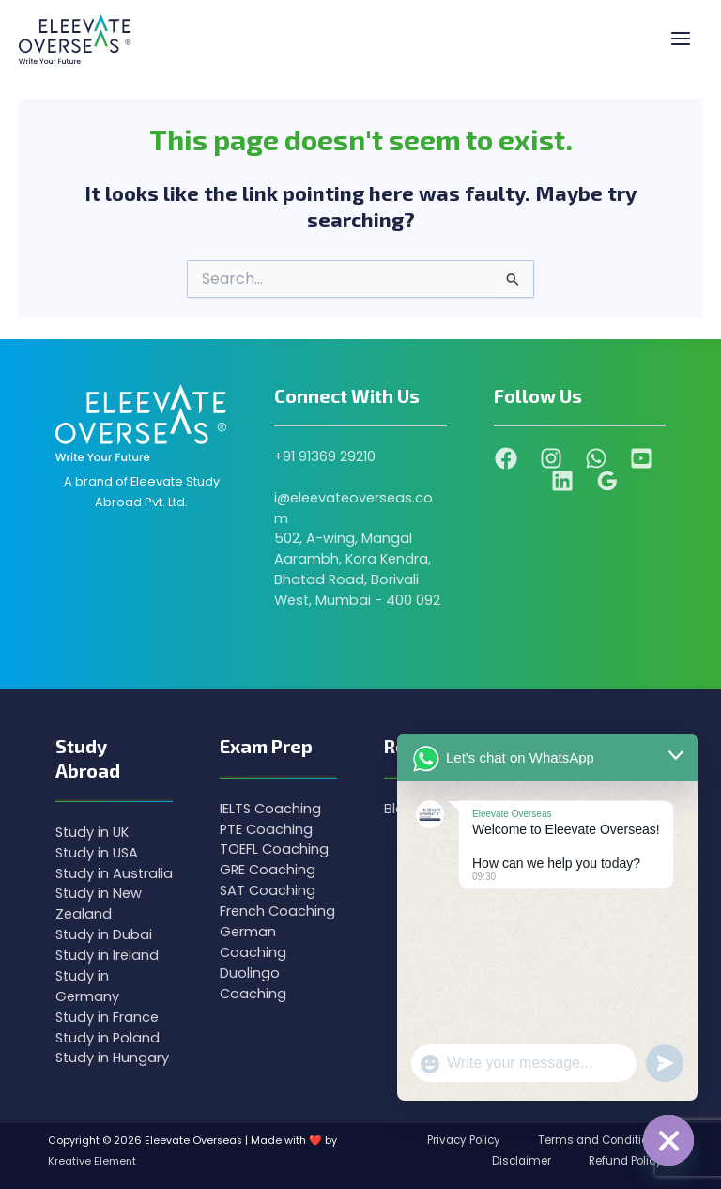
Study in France (107, 1017)
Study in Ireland (107, 955)
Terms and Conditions (600, 1140)
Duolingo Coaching (253, 983)
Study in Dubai (103, 934)
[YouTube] (641, 458)
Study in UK (92, 832)
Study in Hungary (112, 1057)
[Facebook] (506, 458)
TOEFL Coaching (274, 849)
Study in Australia (114, 873)
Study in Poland (107, 1037)
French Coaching (277, 911)
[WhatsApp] (596, 458)
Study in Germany (87, 986)
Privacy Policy (463, 1140)
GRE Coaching (267, 869)
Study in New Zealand (98, 903)
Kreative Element (92, 1161)
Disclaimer (521, 1160)
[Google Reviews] (607, 481)
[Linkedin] (562, 481)
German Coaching (253, 942)
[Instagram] (551, 458)
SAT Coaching (267, 890)
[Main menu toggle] (680, 39)
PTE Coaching (266, 829)
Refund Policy (625, 1160)
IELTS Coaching (270, 808)
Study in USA (96, 852)
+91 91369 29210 (325, 456)
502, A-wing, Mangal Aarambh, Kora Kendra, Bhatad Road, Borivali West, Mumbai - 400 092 (357, 569)
